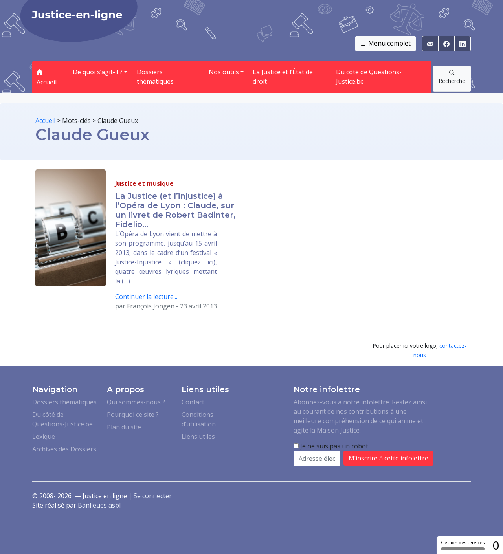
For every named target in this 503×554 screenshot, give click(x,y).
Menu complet (385, 43)
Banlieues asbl (99, 505)
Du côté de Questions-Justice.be (369, 77)
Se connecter (153, 496)
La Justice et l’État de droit (283, 77)
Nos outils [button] (224, 72)
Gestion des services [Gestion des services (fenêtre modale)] (463, 544)
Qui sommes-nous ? (136, 402)
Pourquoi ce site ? (133, 414)
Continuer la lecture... (146, 296)
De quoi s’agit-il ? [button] (98, 72)
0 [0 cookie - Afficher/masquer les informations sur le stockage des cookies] (495, 545)
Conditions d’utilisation (199, 419)
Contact (193, 402)
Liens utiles (198, 436)
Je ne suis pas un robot (331, 446)
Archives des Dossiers (64, 449)
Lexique (43, 436)
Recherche (452, 76)
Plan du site (124, 427)
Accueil (47, 77)
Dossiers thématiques (155, 77)
